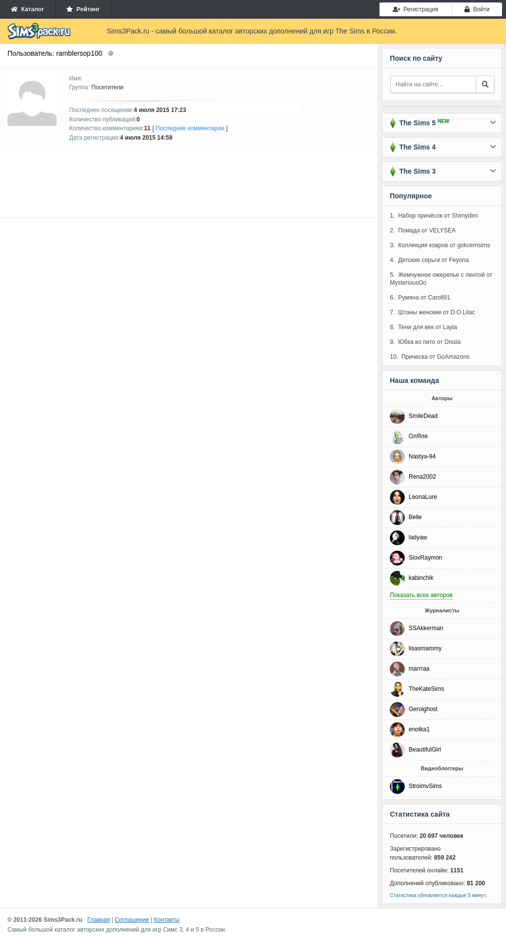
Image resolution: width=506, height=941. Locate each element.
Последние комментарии (190, 128)
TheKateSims (426, 688)
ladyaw (418, 537)
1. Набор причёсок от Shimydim (434, 215)
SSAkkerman (426, 628)
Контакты (166, 919)
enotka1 (419, 729)
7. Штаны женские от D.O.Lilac (432, 312)
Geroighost (423, 709)
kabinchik (421, 577)
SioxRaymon (425, 557)
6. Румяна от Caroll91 (420, 297)
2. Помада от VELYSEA (423, 230)
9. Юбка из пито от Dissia (425, 342)
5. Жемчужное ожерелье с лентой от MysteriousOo (441, 278)
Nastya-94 (422, 456)
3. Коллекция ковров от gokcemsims (440, 245)
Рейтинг (83, 9)
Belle (415, 517)
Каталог (27, 9)
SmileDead (423, 416)
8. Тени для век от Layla (423, 327)
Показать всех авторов (421, 595)
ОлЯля (418, 436)
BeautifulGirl (425, 749)
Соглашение (132, 919)
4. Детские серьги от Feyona (429, 260)
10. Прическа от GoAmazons (429, 356)
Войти (477, 9)
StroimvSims (425, 786)
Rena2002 (422, 476)
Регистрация (415, 9)
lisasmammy (425, 648)
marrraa (419, 668)
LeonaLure (423, 496)
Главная (98, 919)
